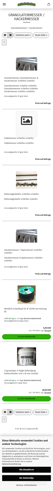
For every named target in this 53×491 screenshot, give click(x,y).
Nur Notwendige (26, 478)
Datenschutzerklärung (11, 464)
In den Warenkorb (26, 337)
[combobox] (23, 35)
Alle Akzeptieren (26, 469)
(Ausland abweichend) (32, 319)
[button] (5, 35)
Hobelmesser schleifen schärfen (19, 138)
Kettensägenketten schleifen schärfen (21, 194)
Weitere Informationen (26, 485)
